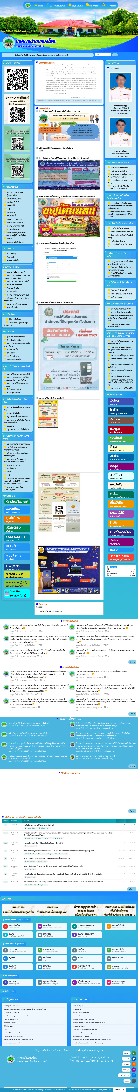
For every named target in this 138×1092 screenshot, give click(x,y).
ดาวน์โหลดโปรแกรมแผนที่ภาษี (12, 1033)
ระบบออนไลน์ (9, 496)
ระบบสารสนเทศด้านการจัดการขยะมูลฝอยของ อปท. (86, 1033)
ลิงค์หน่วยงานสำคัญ (11, 63)
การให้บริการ (8, 331)
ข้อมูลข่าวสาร (92, 5)
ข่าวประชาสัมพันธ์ (10, 187)
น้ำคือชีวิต (6, 1029)
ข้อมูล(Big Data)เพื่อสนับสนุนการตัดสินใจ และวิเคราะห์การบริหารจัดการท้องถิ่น (25, 1009)
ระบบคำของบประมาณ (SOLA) (81, 1036)
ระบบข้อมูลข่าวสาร (114, 394)
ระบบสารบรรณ (77, 1009)
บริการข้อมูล (8, 248)
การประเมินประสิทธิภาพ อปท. (11, 1012)
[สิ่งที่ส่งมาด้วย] (47, 838)
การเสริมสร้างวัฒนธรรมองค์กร (120, 223)
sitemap (113, 567)
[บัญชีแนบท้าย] (42, 885)
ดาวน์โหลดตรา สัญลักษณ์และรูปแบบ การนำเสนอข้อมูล (18, 1040)
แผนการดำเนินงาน (11, 267)
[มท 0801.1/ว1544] (30, 854)
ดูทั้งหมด (132, 889)
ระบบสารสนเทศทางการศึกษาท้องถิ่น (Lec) (84, 1019)
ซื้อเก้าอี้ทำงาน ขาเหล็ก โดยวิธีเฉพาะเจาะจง (21, 733)
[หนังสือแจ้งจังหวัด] (44, 828)
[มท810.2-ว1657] (29, 869)
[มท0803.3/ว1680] (30, 877)
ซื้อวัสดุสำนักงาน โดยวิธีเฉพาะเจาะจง (88, 756)
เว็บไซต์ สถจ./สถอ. (8, 1026)
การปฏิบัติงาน (9, 314)
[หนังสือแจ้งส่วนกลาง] (31, 828)
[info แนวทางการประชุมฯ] (45, 854)
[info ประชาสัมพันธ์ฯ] (61, 854)
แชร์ (11, 634)
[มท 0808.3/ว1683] (30, 846)
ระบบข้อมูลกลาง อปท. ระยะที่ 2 (12, 1006)
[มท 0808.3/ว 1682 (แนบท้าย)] (33, 838)
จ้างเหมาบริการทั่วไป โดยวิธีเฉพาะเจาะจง (20, 723)
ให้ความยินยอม (119, 1090)
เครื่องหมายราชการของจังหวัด (12, 1043)
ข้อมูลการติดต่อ (109, 5)
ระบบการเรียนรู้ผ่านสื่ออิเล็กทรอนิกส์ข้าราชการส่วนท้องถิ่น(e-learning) (92, 1040)
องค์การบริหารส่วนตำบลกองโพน (51, 611)
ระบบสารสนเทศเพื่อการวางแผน (81, 1012)
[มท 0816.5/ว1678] (30, 861)
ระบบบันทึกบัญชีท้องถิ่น (79, 1026)
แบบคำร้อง (6, 898)
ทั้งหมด (132, 662)
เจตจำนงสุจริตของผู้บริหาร (118, 162)
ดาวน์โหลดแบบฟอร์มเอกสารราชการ (13, 1036)
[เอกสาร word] (42, 861)
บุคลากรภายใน (113, 63)
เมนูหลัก (38, 5)
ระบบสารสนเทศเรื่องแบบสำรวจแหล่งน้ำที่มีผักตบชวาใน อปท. (89, 1023)
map (41, 150)
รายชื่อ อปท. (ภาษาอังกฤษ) (11, 1019)
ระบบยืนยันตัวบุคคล (78, 1006)
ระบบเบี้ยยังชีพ (76, 1016)
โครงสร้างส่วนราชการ (55, 5)
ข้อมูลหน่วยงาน (75, 5)
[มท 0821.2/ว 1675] (30, 885)
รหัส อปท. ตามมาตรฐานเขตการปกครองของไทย (16, 1016)
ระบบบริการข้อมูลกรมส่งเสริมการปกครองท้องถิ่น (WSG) (88, 1043)
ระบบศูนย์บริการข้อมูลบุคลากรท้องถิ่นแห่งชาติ (85, 1029)
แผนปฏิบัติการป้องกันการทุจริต (120, 303)
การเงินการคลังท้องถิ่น (10, 1023)
